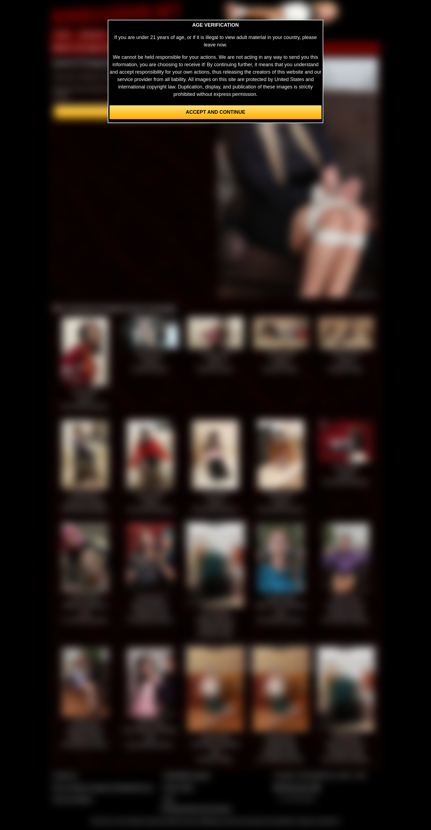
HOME (62, 35)
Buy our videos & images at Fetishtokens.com (103, 787)
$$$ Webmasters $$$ (297, 787)
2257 (168, 799)
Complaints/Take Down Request (196, 809)
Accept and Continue (215, 112)
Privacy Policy (178, 787)
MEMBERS (92, 35)
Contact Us (65, 775)
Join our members (72, 799)
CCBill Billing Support (186, 775)
